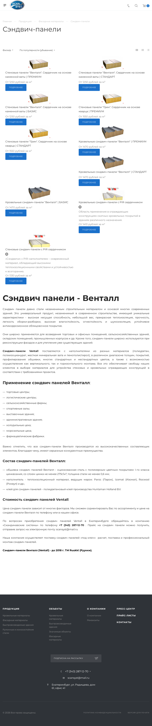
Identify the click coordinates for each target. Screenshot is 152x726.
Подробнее (16, 87)
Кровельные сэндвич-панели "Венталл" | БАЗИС (36, 202)
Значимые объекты (60, 631)
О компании (96, 608)
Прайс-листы (126, 615)
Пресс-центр (126, 608)
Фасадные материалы (15, 620)
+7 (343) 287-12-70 (76, 671)
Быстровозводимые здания (18, 625)
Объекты (55, 608)
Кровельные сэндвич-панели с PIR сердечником (111, 202)
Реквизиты (93, 620)
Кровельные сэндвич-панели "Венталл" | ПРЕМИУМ (112, 141)
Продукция (11, 608)
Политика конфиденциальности (102, 713)
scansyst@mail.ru (78, 677)
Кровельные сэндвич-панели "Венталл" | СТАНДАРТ (113, 171)
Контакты (124, 622)
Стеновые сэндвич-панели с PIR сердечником (35, 249)
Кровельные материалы (16, 615)
